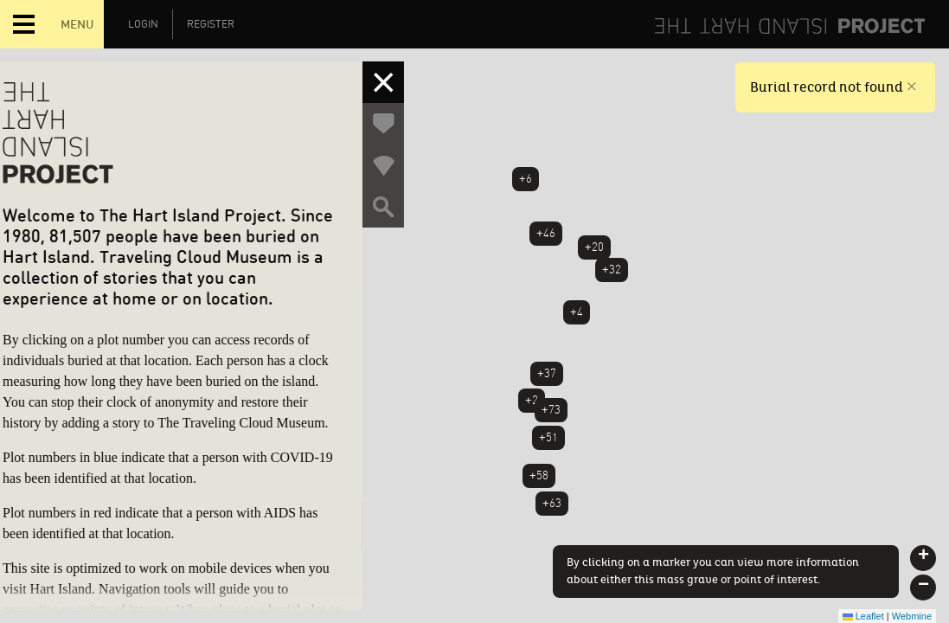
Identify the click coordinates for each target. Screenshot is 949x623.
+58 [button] (538, 475)
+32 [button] (611, 269)
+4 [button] (576, 311)
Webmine (912, 616)
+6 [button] (525, 178)
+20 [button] (594, 247)
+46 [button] (545, 233)
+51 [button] (548, 437)
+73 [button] (551, 409)
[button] (923, 558)
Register (210, 24)
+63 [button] (551, 503)
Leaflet (863, 616)
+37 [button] (546, 373)
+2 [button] (531, 400)
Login (143, 24)
